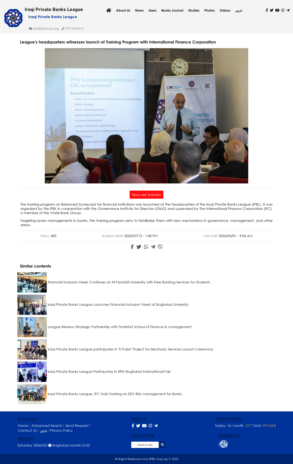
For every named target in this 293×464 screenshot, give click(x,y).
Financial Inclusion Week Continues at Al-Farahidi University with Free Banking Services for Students (113, 282)
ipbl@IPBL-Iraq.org (46, 28)
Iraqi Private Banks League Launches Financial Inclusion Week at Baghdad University (102, 304)
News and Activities (146, 194)
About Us (123, 10)
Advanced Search (46, 425)
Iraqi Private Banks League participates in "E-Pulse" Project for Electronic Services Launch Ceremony (115, 349)
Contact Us (27, 430)
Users (152, 10)
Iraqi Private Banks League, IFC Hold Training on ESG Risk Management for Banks (99, 394)
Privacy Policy (61, 430)
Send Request (77, 425)
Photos (209, 10)
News (139, 10)
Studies (193, 10)
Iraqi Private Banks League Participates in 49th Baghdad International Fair (94, 371)
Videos (225, 10)
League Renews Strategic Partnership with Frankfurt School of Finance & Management (104, 327)
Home (23, 425)
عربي (239, 10)
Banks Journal (172, 10)
